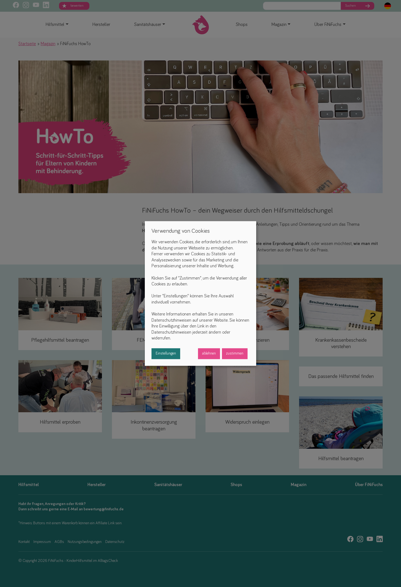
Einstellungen (166, 354)
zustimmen (234, 354)
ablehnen (209, 354)
